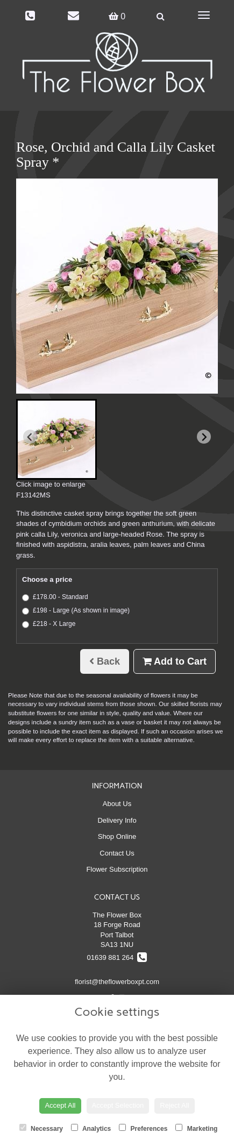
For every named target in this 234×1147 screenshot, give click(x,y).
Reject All (174, 1105)
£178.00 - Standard (55, 597)
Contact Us (117, 853)
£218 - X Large (48, 624)
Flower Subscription (116, 869)
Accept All (60, 1105)
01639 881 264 (117, 957)
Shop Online (117, 836)
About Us (117, 804)
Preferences (143, 1128)
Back (104, 661)
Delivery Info (116, 820)
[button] (56, 439)
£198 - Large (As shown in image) (76, 611)
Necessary (41, 1128)
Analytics (91, 1128)
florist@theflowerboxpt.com (117, 982)
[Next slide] (204, 437)
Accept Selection (118, 1105)
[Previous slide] (30, 437)
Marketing (196, 1128)
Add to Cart (175, 661)
